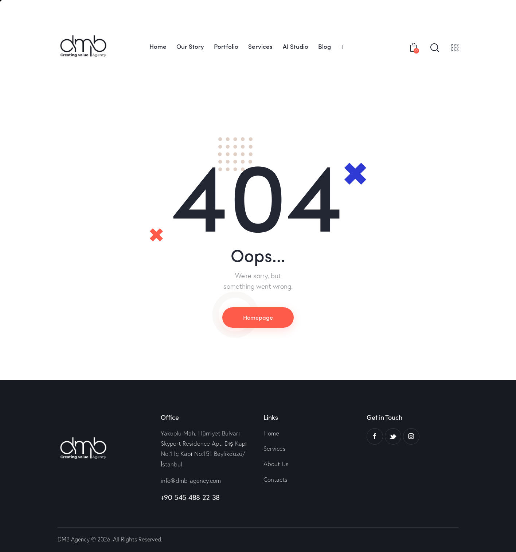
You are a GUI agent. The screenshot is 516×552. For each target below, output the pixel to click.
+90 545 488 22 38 (190, 497)
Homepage (258, 317)
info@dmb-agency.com (191, 480)
